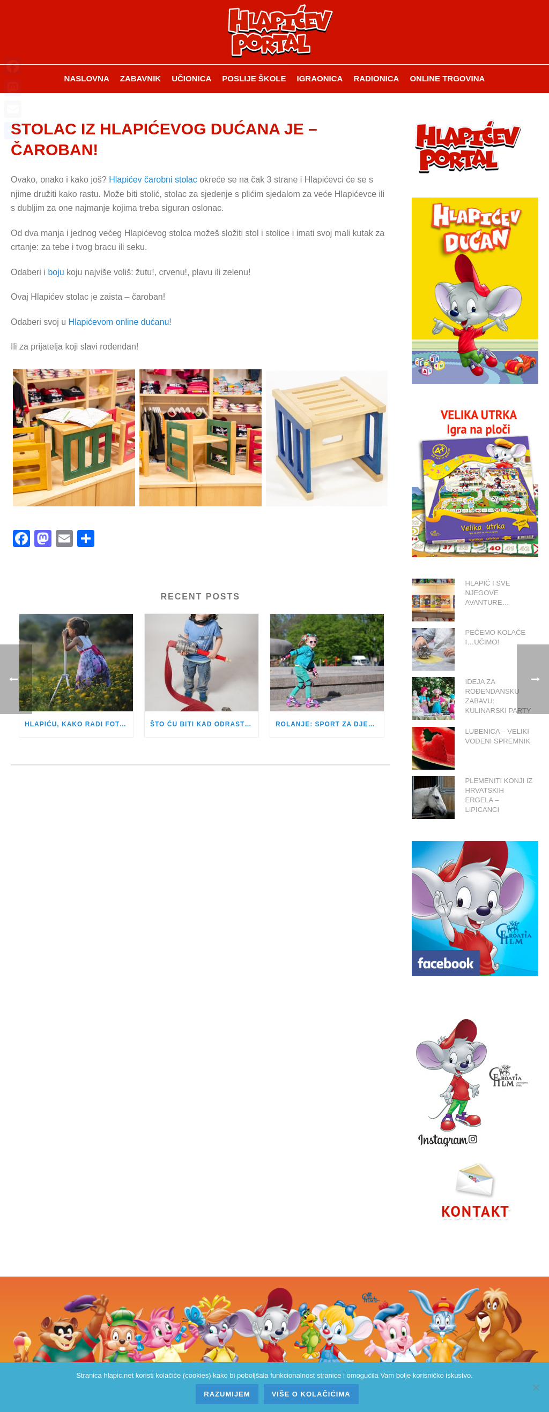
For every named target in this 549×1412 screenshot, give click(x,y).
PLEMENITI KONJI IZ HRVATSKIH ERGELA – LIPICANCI (499, 795)
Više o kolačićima (311, 1394)
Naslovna (86, 78)
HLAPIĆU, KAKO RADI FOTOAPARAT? (79, 724)
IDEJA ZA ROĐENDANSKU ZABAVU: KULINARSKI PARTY (498, 696)
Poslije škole (254, 78)
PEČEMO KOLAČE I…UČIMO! (495, 637)
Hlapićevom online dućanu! (120, 322)
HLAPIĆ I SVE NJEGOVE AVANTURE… (487, 592)
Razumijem (227, 1394)
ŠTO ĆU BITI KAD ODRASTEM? (204, 724)
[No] (535, 1387)
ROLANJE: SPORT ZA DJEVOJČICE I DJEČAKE (330, 724)
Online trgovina (447, 78)
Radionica (376, 78)
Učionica (191, 78)
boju (56, 272)
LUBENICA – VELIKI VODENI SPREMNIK (497, 736)
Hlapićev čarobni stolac (153, 179)
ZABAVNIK (140, 78)
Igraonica (320, 78)
